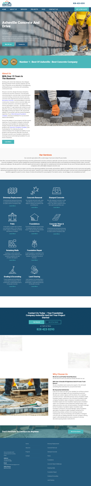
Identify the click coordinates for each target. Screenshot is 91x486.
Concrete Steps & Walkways (54, 455)
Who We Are (8, 44)
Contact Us (53, 9)
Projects (34, 9)
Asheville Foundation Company (18, 127)
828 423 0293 (45, 320)
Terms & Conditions (35, 481)
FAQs (43, 9)
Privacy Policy (42, 481)
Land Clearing (50, 471)
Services (24, 9)
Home (4, 9)
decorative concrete (7, 100)
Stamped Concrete (52, 442)
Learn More (8, 141)
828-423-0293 (79, 3)
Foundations (50, 450)
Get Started (36, 313)
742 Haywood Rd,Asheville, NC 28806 (8, 451)
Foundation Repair (52, 463)
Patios (49, 446)
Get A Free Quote (81, 9)
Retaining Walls (51, 459)
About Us (13, 9)
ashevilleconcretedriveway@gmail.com (11, 455)
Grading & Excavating (52, 467)
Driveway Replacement (53, 434)
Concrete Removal (52, 438)
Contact (28, 446)
